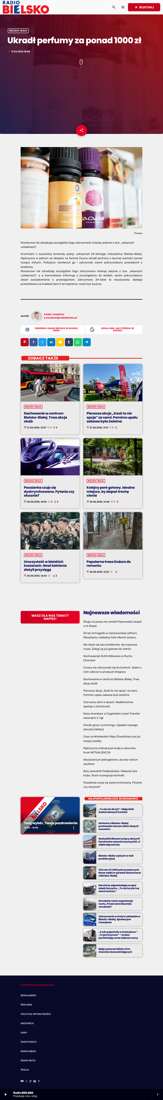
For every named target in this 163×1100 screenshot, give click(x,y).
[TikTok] (30, 1081)
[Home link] (26, 7)
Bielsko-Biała (18, 30)
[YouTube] (22, 1081)
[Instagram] (34, 1081)
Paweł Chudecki (54, 314)
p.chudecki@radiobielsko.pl (60, 317)
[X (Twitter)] (26, 1081)
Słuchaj (144, 7)
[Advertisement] (81, 99)
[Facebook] (38, 1081)
